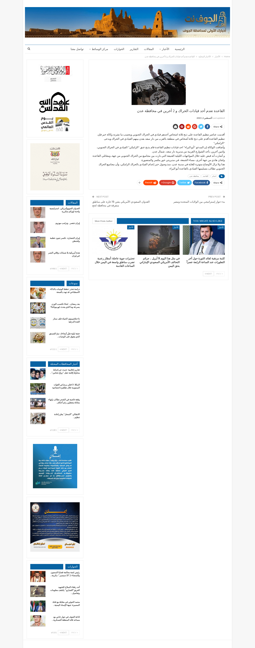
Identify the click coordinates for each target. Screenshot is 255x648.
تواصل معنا (75, 49)
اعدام (214, 176)
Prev (219, 273)
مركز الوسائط (99, 49)
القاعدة (205, 176)
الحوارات (118, 49)
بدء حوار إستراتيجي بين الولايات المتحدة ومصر (199, 202)
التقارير (134, 49)
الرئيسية (181, 49)
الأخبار (166, 49)
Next (208, 273)
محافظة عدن (194, 176)
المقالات (149, 49)
